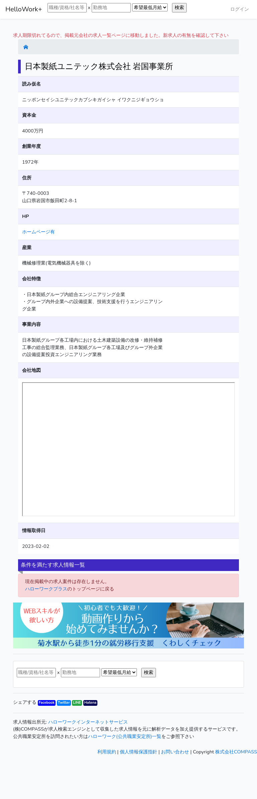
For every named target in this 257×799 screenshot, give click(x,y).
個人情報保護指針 (138, 751)
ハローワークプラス (46, 588)
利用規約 (106, 751)
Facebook (47, 702)
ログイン (239, 9)
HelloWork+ (23, 9)
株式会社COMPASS (236, 751)
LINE (77, 702)
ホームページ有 (38, 231)
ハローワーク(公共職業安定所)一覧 (124, 736)
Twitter (64, 702)
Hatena (90, 702)
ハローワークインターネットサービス (88, 722)
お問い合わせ (175, 751)
